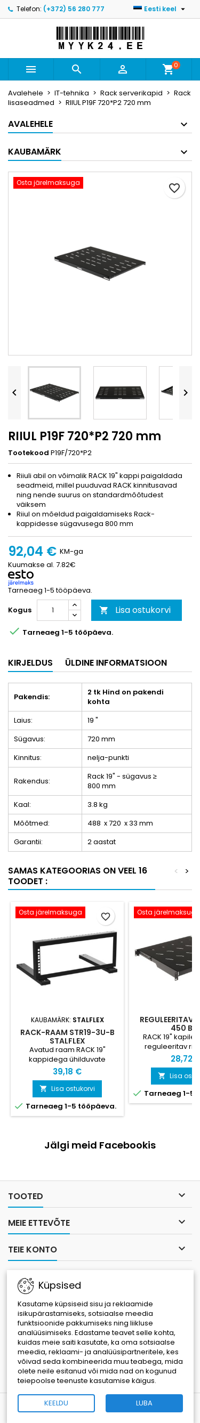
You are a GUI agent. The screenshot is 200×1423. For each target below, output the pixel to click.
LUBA (144, 1403)
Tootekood (28, 453)
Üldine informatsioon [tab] (116, 663)
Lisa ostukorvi (135, 610)
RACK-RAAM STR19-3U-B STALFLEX (67, 1036)
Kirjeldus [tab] (30, 663)
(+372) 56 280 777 (74, 8)
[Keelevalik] (160, 9)
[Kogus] (53, 610)
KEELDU (56, 1403)
